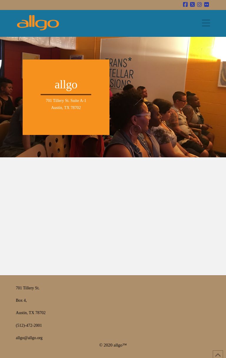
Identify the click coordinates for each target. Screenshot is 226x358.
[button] (206, 23)
